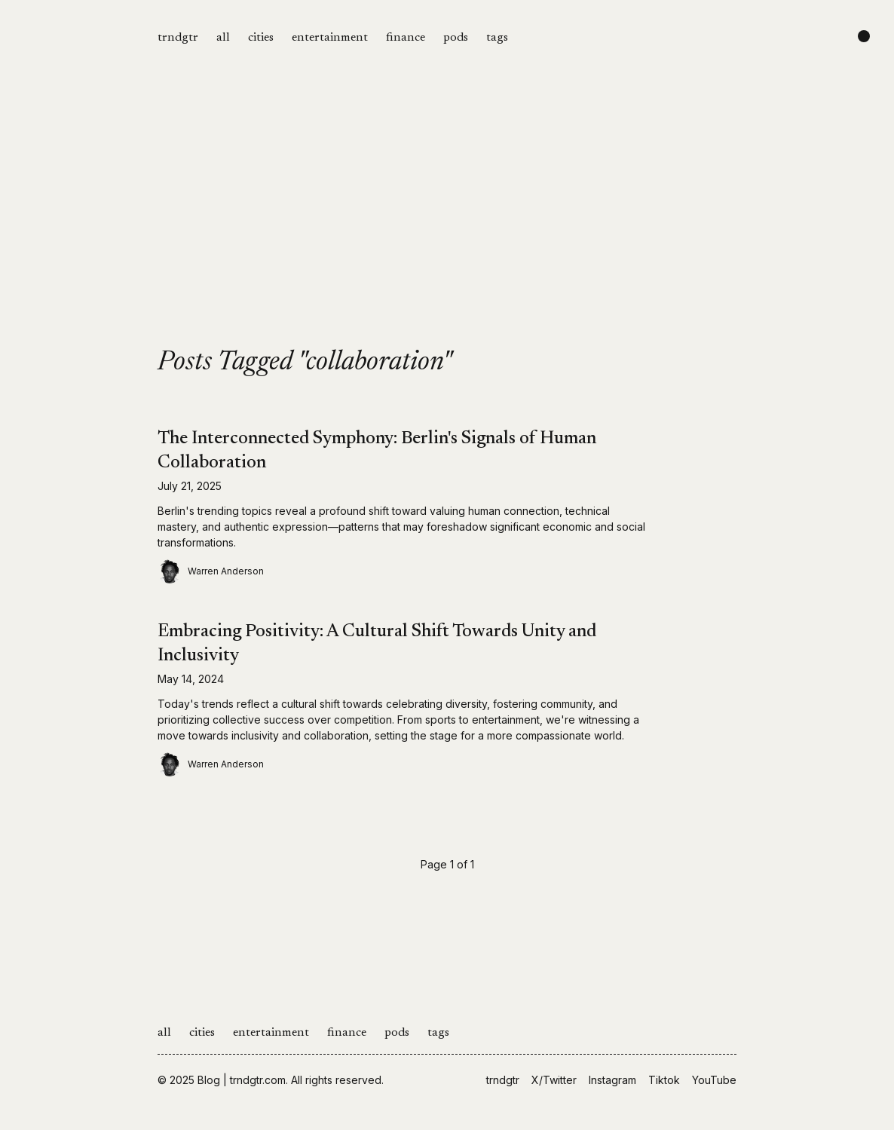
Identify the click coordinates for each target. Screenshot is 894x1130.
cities (261, 38)
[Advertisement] (447, 235)
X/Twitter (554, 1079)
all (223, 38)
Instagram (612, 1079)
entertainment (330, 38)
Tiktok (664, 1079)
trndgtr (178, 38)
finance (405, 38)
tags (497, 38)
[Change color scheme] (864, 36)
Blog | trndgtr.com (241, 1079)
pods (455, 38)
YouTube (714, 1079)
